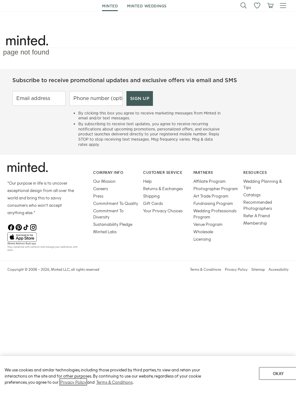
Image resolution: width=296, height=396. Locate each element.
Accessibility (279, 269)
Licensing (202, 239)
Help (147, 181)
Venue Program (208, 224)
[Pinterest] (18, 227)
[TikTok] (26, 227)
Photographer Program (215, 188)
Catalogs (252, 195)
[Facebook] (11, 227)
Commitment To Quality (115, 203)
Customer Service (162, 172)
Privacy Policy (236, 269)
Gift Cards (153, 203)
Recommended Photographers (257, 205)
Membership (255, 223)
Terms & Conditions (205, 269)
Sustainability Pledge (112, 224)
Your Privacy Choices (163, 211)
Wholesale (203, 231)
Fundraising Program (213, 203)
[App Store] (42, 237)
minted (110, 6)
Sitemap (258, 269)
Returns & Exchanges (163, 188)
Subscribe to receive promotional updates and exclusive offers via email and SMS (124, 80)
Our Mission (104, 181)
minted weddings (147, 6)
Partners (203, 172)
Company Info (108, 172)
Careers (100, 188)
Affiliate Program (209, 181)
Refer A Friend (256, 215)
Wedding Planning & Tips (262, 184)
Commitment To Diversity (108, 214)
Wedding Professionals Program (214, 214)
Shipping (151, 196)
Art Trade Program (210, 196)
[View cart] (270, 5)
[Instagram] (33, 227)
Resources (255, 172)
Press (98, 196)
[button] (243, 5)
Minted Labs (105, 231)
